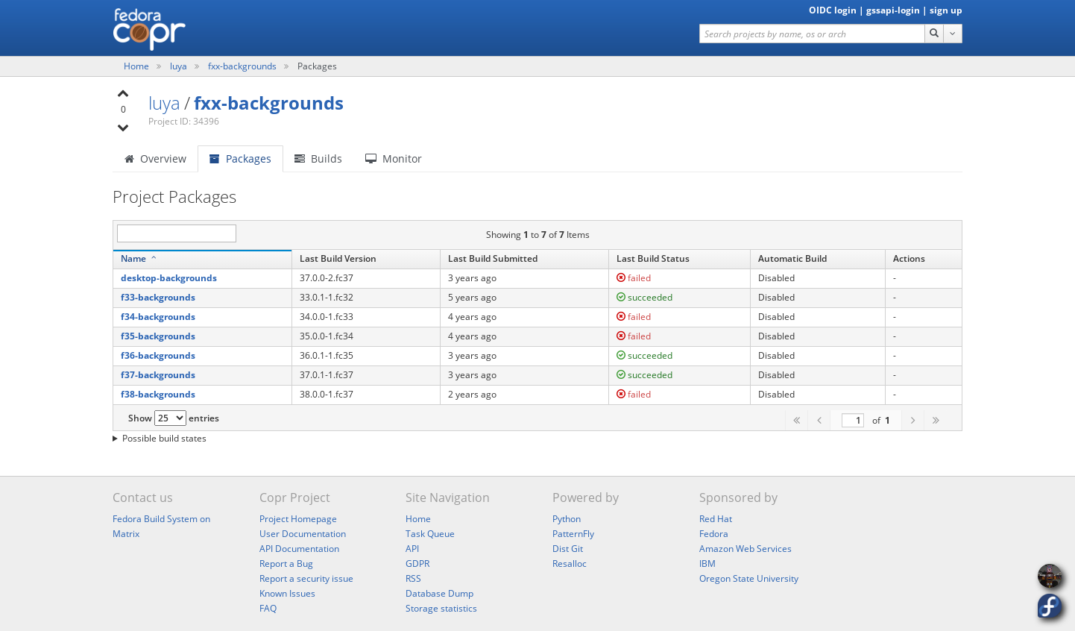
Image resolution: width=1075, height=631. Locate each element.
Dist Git (567, 548)
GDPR (417, 563)
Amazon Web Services (745, 548)
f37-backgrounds (158, 374)
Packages (240, 158)
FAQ (268, 608)
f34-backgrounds (158, 316)
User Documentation (302, 533)
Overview (155, 158)
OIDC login (833, 10)
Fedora (713, 533)
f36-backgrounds (158, 355)
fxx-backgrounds (243, 66)
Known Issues (287, 593)
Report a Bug (286, 563)
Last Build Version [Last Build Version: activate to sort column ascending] (338, 258)
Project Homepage (298, 518)
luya (179, 66)
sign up (946, 10)
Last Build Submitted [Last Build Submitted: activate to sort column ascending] (493, 258)
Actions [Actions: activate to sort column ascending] (909, 258)
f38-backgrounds (158, 394)
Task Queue (430, 533)
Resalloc (569, 563)
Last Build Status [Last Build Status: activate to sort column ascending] (653, 258)
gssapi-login (893, 10)
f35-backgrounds (158, 336)
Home (137, 66)
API (412, 548)
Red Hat (715, 518)
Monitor (393, 158)
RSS (413, 578)
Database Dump (439, 593)
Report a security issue (306, 578)
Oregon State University (748, 578)
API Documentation (299, 548)
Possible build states (164, 438)
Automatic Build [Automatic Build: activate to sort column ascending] (792, 258)
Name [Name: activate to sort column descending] (133, 258)
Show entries (173, 418)
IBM (707, 563)
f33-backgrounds (158, 297)
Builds (318, 158)
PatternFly (573, 533)
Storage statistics (441, 608)
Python (566, 518)
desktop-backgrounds (169, 277)
